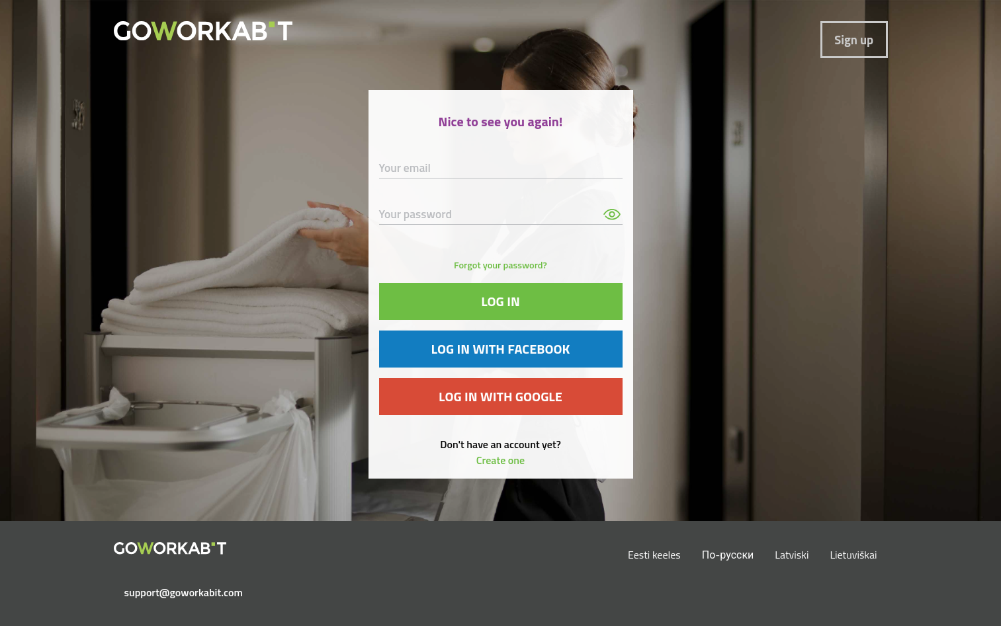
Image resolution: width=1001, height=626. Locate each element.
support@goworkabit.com (175, 592)
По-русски (728, 555)
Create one (500, 460)
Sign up (853, 39)
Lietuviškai (853, 555)
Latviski (791, 555)
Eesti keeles (654, 555)
